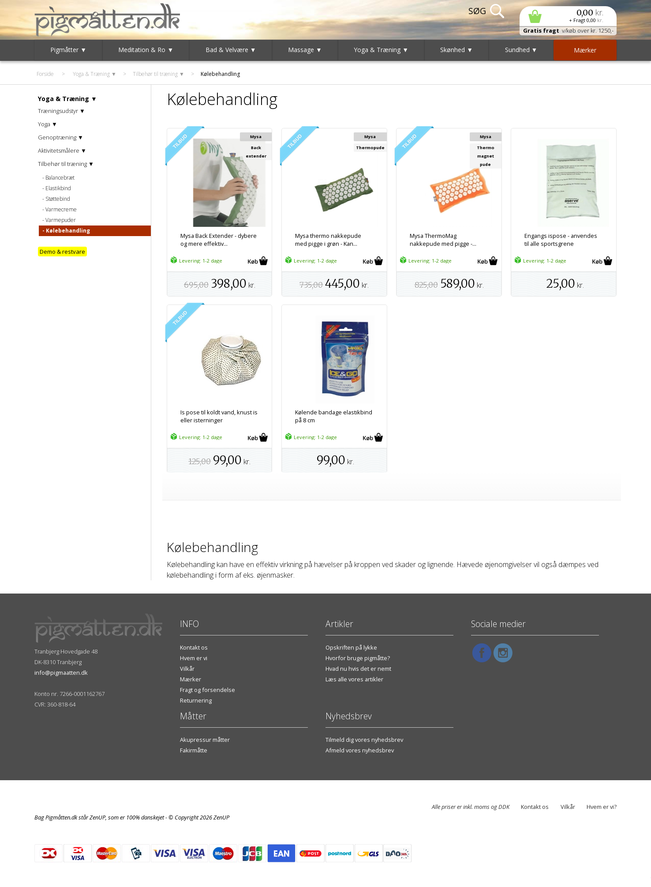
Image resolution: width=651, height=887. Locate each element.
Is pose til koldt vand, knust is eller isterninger (219, 416)
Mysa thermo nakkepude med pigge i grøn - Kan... (328, 240)
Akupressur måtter (205, 740)
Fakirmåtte (193, 750)
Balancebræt (60, 177)
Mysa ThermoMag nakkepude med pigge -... (443, 240)
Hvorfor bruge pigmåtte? (358, 658)
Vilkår (187, 669)
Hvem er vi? (602, 807)
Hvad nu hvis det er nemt (358, 669)
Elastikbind (58, 188)
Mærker (190, 679)
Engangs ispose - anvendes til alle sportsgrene (560, 240)
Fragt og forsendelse (207, 690)
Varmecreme (61, 209)
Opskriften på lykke (351, 647)
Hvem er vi (193, 658)
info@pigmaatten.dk (61, 673)
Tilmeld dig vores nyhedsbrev (364, 740)
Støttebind (57, 199)
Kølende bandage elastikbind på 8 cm (333, 416)
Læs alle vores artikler (354, 679)
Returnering (196, 700)
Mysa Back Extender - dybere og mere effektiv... (218, 240)
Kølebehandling (68, 230)
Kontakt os (194, 647)
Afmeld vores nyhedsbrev (360, 750)
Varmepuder (60, 220)
